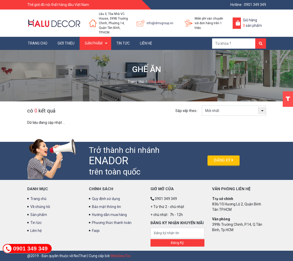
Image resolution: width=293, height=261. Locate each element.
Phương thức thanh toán (111, 223)
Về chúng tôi (40, 207)
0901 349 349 (255, 5)
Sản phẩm (93, 43)
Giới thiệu (66, 43)
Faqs (96, 231)
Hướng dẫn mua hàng (109, 215)
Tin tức (123, 43)
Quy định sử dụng (106, 199)
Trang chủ (37, 43)
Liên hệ (146, 43)
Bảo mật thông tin (106, 207)
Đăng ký (223, 160)
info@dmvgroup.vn (160, 23)
